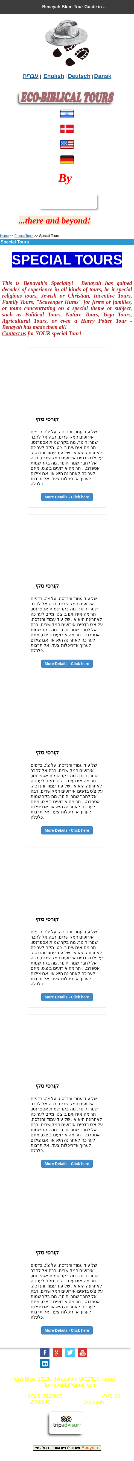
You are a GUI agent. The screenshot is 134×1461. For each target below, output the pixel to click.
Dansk (102, 76)
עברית (31, 75)
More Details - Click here (67, 830)
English (53, 76)
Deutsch (79, 76)
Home (4, 236)
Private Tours (24, 236)
